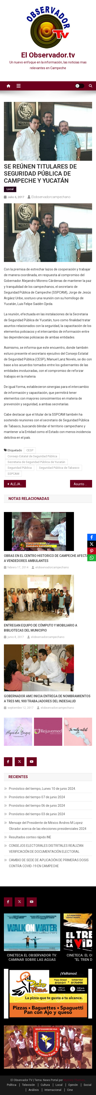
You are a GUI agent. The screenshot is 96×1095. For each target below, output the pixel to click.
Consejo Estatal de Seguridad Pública (32, 456)
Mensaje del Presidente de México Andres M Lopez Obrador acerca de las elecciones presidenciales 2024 (47, 826)
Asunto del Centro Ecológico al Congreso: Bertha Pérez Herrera (83, 484)
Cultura (45, 1085)
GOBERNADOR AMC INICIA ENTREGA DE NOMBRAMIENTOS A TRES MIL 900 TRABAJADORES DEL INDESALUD (47, 698)
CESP (29, 450)
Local (10, 189)
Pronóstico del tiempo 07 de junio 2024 (37, 797)
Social (87, 1085)
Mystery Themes (74, 1080)
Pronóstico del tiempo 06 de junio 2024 (37, 805)
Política (11, 1085)
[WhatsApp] (91, 557)
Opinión (73, 1085)
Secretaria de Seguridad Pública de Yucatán (36, 462)
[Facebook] (91, 537)
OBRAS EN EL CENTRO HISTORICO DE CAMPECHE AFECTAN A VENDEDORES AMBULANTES (47, 558)
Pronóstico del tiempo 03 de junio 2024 (37, 814)
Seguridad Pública (20, 467)
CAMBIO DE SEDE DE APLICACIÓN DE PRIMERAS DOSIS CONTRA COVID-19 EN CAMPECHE (49, 863)
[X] (91, 544)
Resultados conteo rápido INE (30, 837)
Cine (70, 1090)
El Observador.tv (48, 55)
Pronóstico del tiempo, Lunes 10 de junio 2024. (42, 788)
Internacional (53, 1090)
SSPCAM (13, 473)
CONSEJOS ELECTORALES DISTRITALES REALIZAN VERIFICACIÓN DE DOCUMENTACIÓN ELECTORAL (46, 848)
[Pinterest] (91, 551)
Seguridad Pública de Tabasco (59, 467)
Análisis (33, 1090)
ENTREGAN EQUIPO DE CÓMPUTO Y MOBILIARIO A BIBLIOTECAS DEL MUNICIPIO (40, 628)
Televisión (28, 1085)
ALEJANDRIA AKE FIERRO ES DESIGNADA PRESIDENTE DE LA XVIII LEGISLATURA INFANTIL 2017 (18, 484)
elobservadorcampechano (51, 197)
